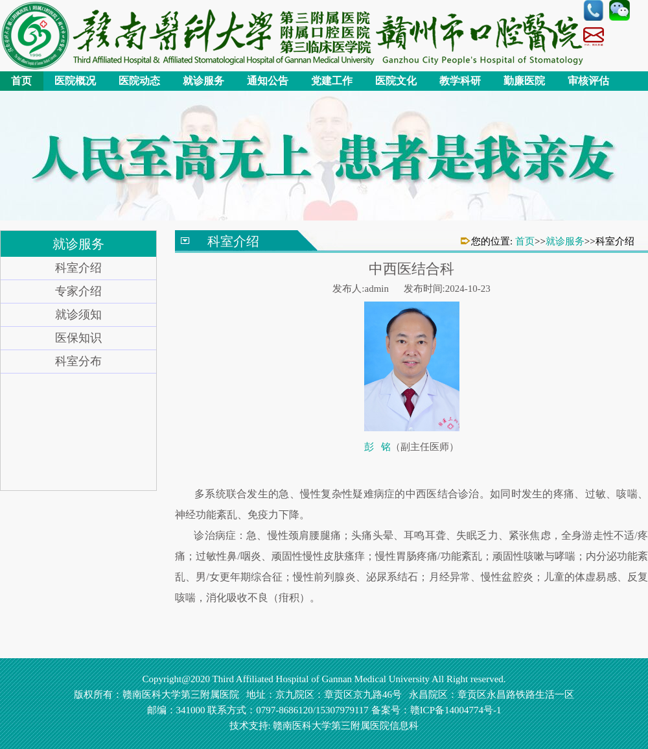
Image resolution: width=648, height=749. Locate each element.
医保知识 (78, 337)
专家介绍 (78, 291)
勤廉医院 (524, 80)
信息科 (404, 725)
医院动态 (139, 80)
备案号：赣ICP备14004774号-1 (436, 710)
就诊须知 (78, 314)
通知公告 (267, 80)
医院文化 (396, 80)
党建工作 (332, 80)
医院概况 (75, 80)
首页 (21, 80)
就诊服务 (203, 80)
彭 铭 (377, 447)
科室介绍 (78, 267)
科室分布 (78, 361)
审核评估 (588, 80)
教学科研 (460, 80)
